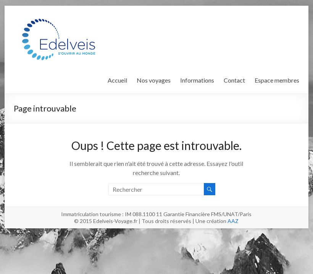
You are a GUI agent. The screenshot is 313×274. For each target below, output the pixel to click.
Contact (234, 80)
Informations (197, 80)
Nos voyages (154, 80)
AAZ (233, 221)
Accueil (117, 80)
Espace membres (277, 80)
